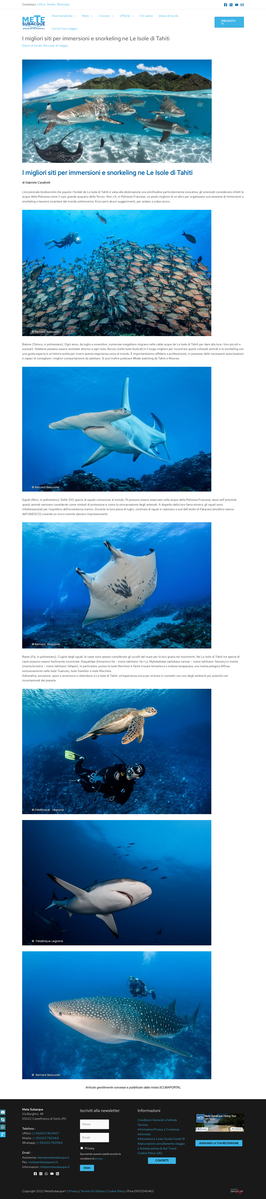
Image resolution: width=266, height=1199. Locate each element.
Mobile (51, 4)
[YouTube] (236, 4)
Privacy (89, 1148)
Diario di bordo (32, 46)
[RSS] (57, 1173)
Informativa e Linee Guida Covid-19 (161, 1139)
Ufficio (41, 4)
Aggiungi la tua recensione (219, 1143)
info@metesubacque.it (55, 1167)
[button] (3, 1134)
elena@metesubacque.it (53, 1157)
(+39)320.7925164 (46, 1138)
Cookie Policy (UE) (150, 1153)
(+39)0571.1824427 (45, 1133)
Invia (87, 1168)
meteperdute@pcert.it (43, 1162)
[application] (74, 15)
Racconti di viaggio (55, 46)
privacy (99, 1158)
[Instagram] (231, 4)
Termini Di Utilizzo (93, 1191)
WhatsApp (63, 4)
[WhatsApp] (46, 1173)
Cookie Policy (116, 1191)
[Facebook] (225, 4)
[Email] (242, 4)
